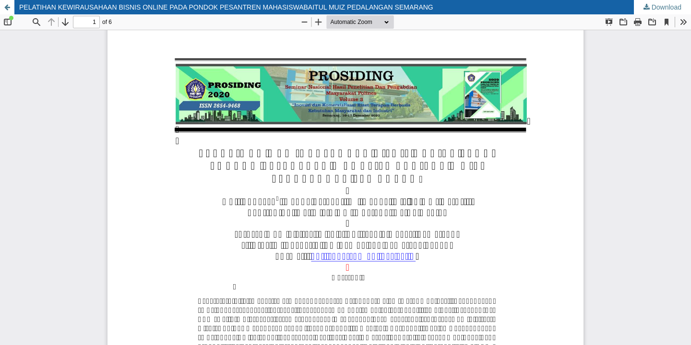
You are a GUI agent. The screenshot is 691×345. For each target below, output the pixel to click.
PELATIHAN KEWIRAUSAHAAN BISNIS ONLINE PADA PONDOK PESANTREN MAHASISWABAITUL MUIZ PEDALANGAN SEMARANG (226, 7)
